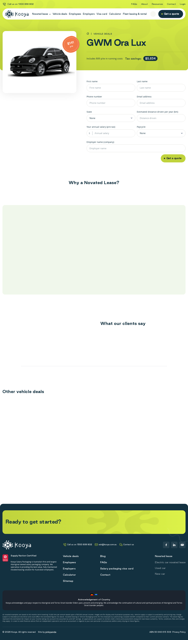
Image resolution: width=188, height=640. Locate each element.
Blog (103, 556)
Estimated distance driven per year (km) (157, 111)
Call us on (18, 4)
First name (92, 81)
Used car (160, 568)
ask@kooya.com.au (105, 544)
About (144, 4)
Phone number (94, 96)
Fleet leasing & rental (135, 14)
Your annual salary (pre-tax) (101, 126)
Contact (171, 4)
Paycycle (141, 126)
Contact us (126, 544)
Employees (75, 14)
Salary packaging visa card (116, 568)
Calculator (115, 14)
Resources (157, 4)
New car (160, 573)
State (89, 111)
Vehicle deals (60, 14)
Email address (144, 96)
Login (183, 4)
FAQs (134, 4)
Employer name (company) (100, 142)
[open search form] (153, 14)
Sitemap (68, 581)
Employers (89, 14)
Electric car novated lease (170, 562)
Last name (142, 81)
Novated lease (41, 14)
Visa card (101, 14)
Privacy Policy (179, 632)
